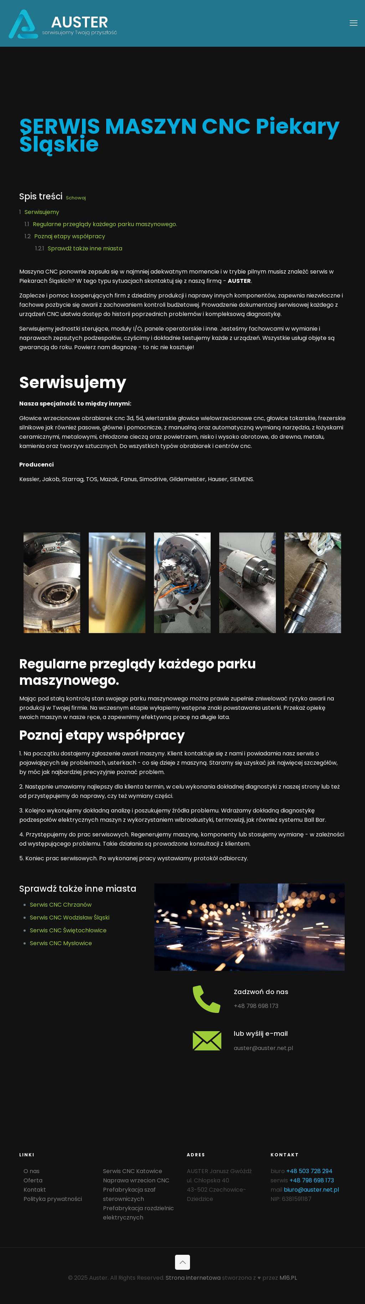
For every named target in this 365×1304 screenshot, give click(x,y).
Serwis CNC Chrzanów (61, 905)
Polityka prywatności (53, 1281)
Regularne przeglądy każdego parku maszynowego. (105, 224)
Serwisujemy (42, 212)
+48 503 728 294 (309, 1253)
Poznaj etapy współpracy (69, 236)
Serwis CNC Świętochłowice (68, 930)
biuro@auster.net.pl (311, 1271)
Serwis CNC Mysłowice (61, 943)
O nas (32, 1253)
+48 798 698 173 (256, 1039)
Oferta (33, 1262)
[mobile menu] (354, 23)
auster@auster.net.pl (263, 1145)
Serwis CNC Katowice (132, 1253)
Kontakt (35, 1271)
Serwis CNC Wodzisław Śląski (69, 917)
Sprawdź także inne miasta (85, 248)
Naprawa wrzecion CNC (136, 1262)
